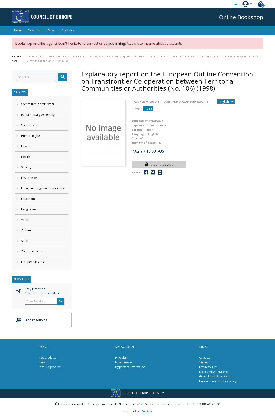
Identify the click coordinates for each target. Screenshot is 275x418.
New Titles (35, 30)
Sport (25, 241)
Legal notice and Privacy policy (217, 381)
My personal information (130, 367)
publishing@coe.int (123, 43)
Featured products (50, 367)
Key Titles (67, 30)
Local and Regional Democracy (42, 188)
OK (60, 301)
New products (47, 357)
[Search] (36, 77)
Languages (28, 209)
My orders (121, 357)
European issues (32, 262)
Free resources (208, 367)
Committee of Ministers (37, 104)
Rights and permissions (213, 372)
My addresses (123, 362)
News (52, 30)
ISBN (135, 121)
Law (24, 146)
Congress (27, 125)
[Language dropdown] (228, 4)
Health (25, 157)
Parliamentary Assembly (38, 114)
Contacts (204, 357)
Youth (25, 220)
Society (26, 167)
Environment (30, 178)
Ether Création (143, 411)
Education (28, 199)
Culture (26, 230)
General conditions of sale (215, 376)
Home (18, 30)
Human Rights (31, 136)
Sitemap (204, 362)
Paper (148, 108)
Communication (32, 251)
